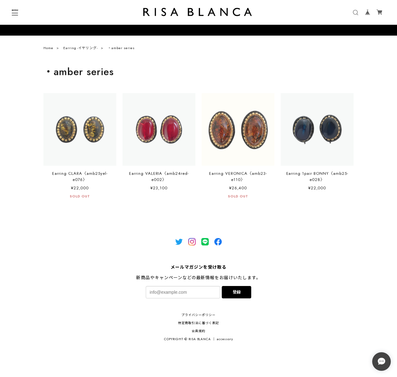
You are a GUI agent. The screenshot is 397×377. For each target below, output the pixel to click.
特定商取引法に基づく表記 (198, 323)
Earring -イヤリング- (80, 49)
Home (48, 49)
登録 (237, 292)
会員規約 (198, 331)
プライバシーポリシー (198, 315)
